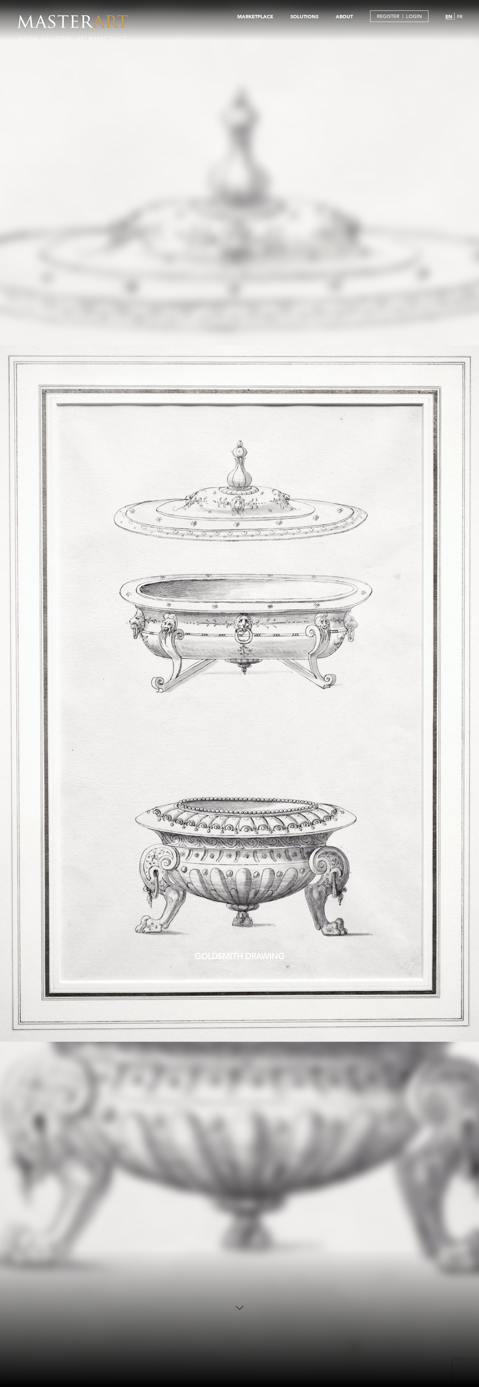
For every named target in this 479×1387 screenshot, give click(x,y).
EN (448, 16)
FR (460, 16)
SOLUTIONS (304, 16)
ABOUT (344, 16)
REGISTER (388, 16)
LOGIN (414, 16)
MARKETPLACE (255, 16)
